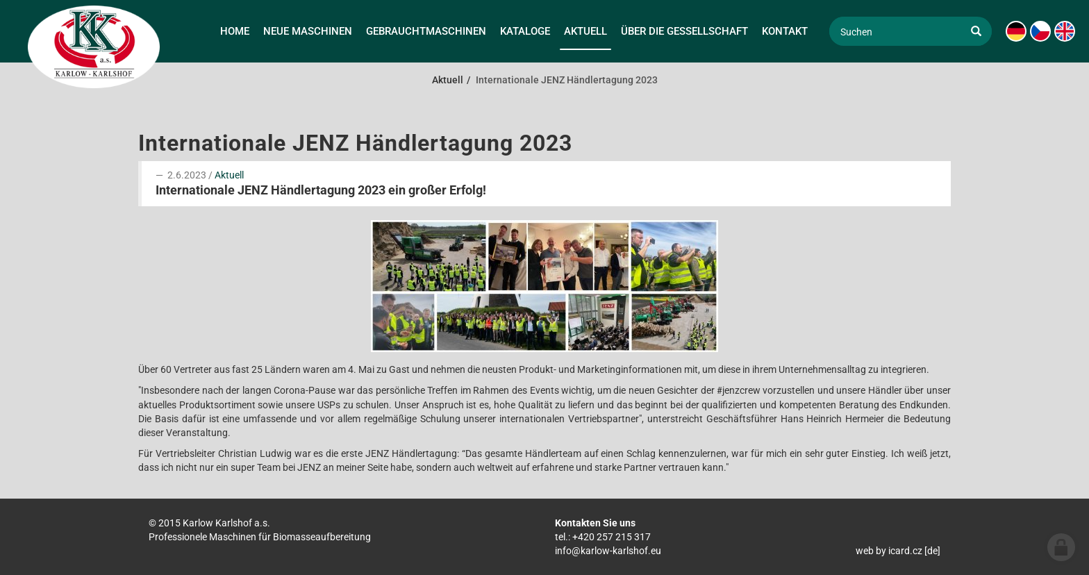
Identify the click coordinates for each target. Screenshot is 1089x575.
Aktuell (229, 175)
